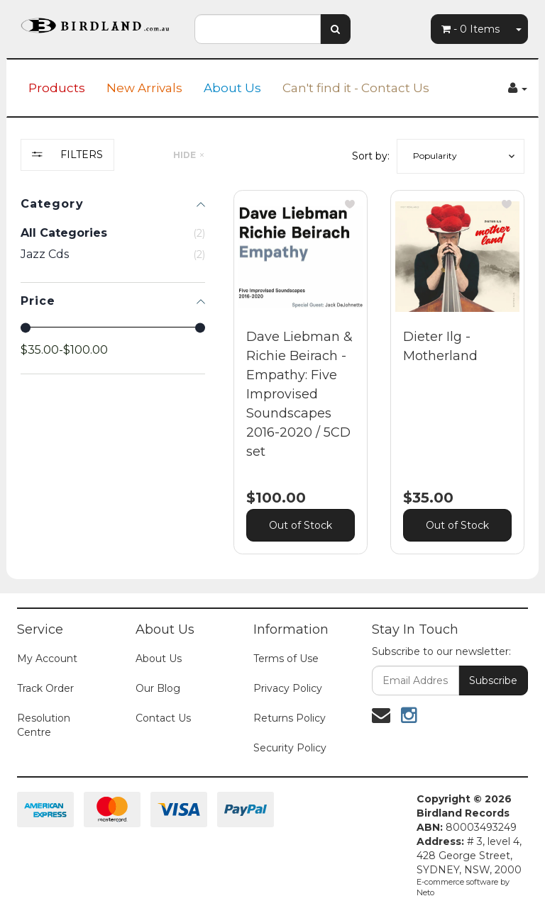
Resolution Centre (43, 725)
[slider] (26, 327)
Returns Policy (289, 718)
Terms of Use (286, 658)
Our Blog (158, 688)
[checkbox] (113, 254)
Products (56, 88)
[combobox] (257, 29)
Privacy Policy (287, 688)
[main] (378, 383)
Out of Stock (300, 525)
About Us (232, 88)
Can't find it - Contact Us (355, 88)
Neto (425, 892)
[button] (460, 156)
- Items (470, 29)
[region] (113, 357)
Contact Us (163, 718)
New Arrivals (144, 88)
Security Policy (289, 747)
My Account (47, 658)
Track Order (45, 688)
